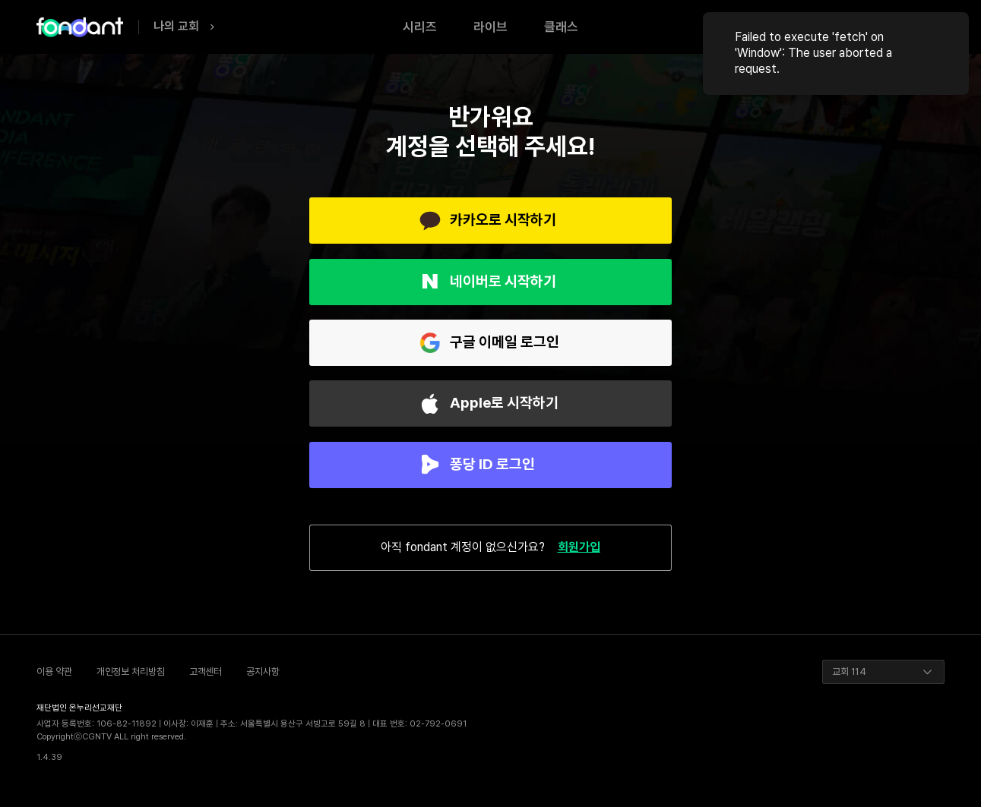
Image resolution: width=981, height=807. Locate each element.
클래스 (561, 26)
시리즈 (420, 26)
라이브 (490, 26)
